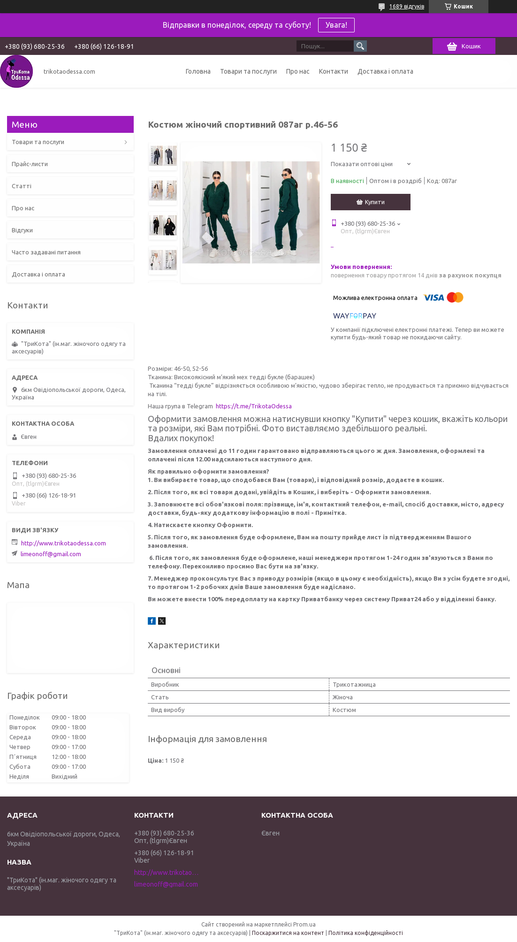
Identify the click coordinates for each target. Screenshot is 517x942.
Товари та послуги (248, 71)
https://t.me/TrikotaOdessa (254, 406)
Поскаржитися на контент (288, 933)
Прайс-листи (30, 164)
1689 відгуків (406, 6)
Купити (375, 202)
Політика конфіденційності (365, 933)
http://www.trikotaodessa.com (63, 543)
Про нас (298, 71)
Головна (198, 71)
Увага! (336, 25)
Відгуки (22, 230)
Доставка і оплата (385, 71)
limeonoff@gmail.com (51, 554)
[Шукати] (360, 46)
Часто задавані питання (46, 252)
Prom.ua (304, 924)
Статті (21, 186)
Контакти (333, 71)
